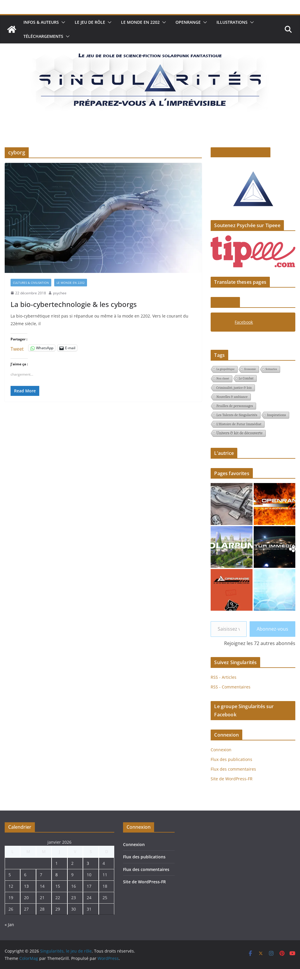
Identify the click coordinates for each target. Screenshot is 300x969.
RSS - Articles (223, 677)
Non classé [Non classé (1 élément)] (222, 378)
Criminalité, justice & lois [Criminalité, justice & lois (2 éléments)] (234, 388)
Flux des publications (231, 759)
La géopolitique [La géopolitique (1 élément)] (225, 369)
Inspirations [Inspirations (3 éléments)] (276, 415)
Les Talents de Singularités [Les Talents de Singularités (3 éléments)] (236, 415)
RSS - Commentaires (230, 687)
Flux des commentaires (233, 769)
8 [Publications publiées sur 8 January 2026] (56, 874)
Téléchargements (43, 36)
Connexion (221, 749)
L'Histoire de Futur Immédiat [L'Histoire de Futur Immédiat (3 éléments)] (238, 424)
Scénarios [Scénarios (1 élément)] (271, 369)
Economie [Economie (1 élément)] (250, 369)
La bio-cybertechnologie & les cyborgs (74, 304)
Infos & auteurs (41, 22)
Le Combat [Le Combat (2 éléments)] (246, 378)
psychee (60, 293)
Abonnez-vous (272, 629)
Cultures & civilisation (31, 283)
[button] (62, 22)
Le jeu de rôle (90, 22)
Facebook (225, 302)
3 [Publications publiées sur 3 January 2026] (88, 863)
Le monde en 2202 (140, 22)
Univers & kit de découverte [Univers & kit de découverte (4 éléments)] (239, 433)
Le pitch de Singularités (240, 152)
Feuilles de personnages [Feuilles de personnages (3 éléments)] (234, 406)
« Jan (9, 924)
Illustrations (232, 22)
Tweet (17, 348)
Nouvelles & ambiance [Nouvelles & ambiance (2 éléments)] (232, 397)
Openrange (188, 22)
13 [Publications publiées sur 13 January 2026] (26, 886)
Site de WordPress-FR (232, 778)
